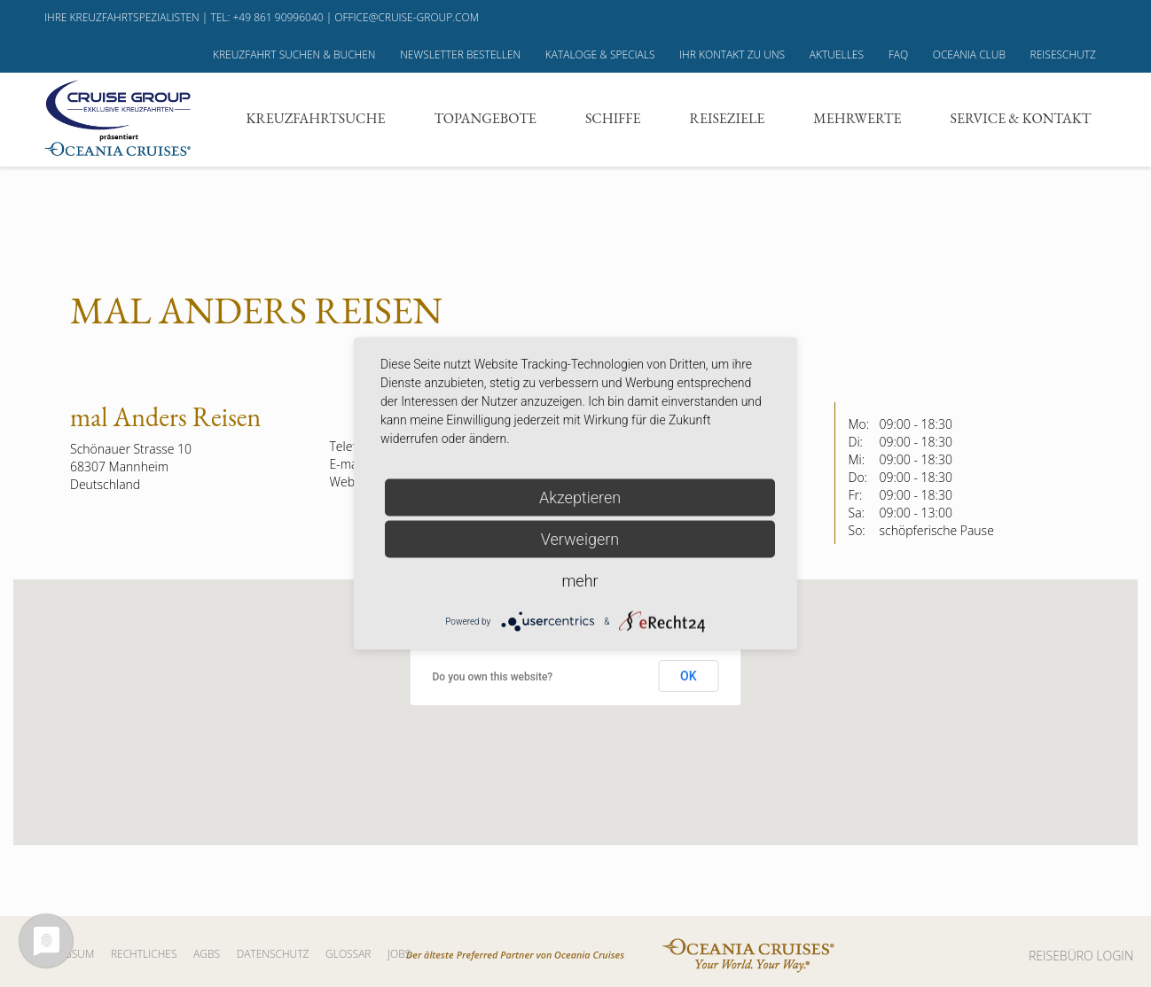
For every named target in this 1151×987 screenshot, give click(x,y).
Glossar (348, 953)
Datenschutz (273, 953)
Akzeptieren (580, 497)
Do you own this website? (493, 677)
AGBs (206, 953)
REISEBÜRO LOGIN (1081, 955)
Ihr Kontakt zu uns (732, 54)
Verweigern (580, 539)
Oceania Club (969, 54)
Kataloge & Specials (600, 54)
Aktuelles (837, 54)
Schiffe (613, 118)
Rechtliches (144, 953)
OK (688, 676)
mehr (579, 580)
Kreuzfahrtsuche (316, 118)
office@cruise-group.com (406, 17)
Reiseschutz (1063, 54)
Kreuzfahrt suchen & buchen (294, 54)
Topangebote (485, 118)
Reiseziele (727, 118)
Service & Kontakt (1021, 118)
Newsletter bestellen (460, 54)
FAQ (898, 54)
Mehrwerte (857, 118)
